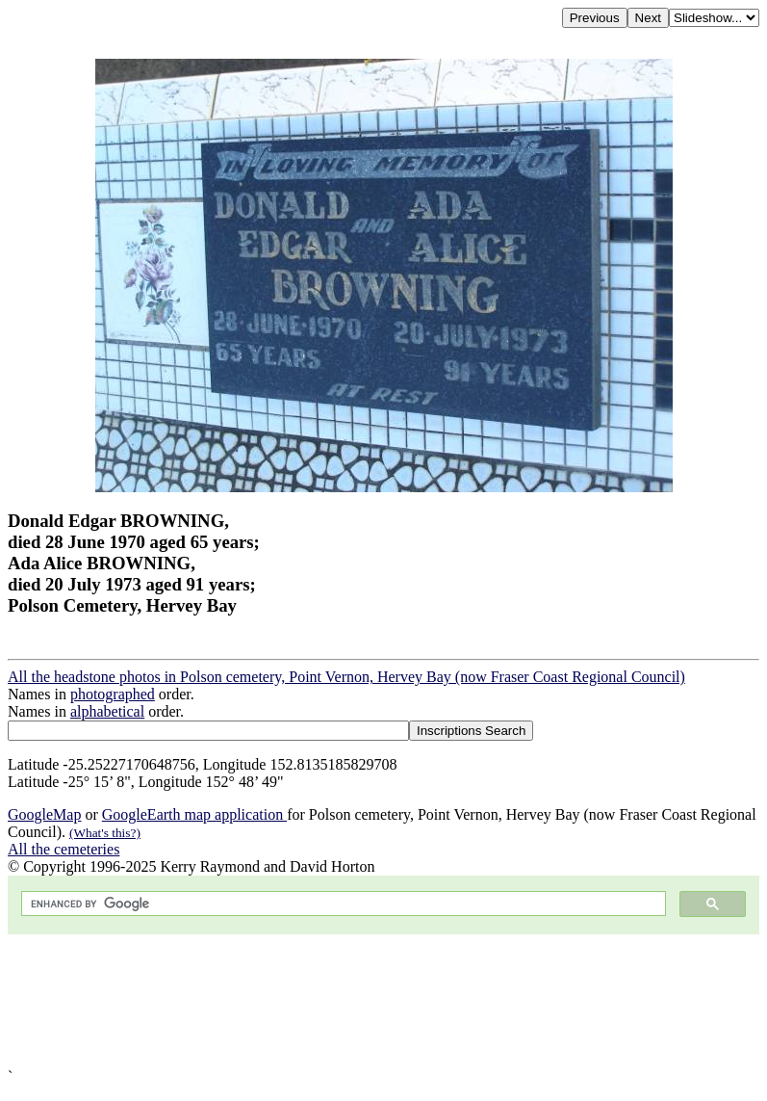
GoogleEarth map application (194, 814)
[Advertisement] (383, 1001)
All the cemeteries (63, 849)
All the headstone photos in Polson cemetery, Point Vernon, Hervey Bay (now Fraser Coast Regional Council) (346, 676)
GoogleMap (44, 814)
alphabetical (107, 711)
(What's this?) (105, 833)
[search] (341, 904)
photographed (112, 694)
